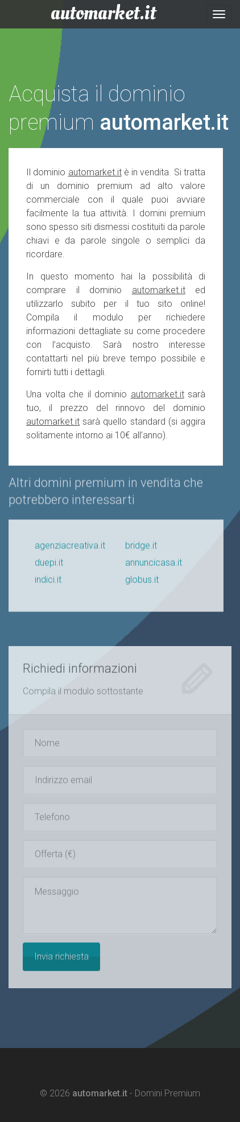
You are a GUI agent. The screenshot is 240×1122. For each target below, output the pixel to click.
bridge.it (141, 550)
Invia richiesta (61, 961)
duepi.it (49, 567)
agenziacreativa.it (70, 550)
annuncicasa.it (153, 567)
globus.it (142, 584)
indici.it (48, 584)
